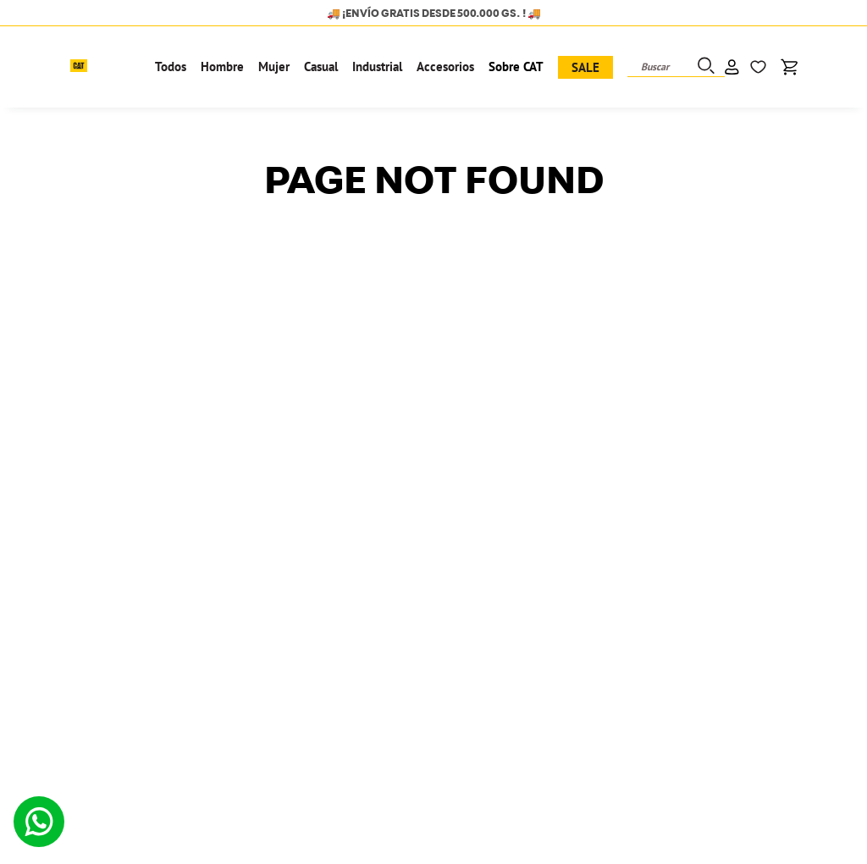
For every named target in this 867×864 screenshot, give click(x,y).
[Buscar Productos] (704, 66)
